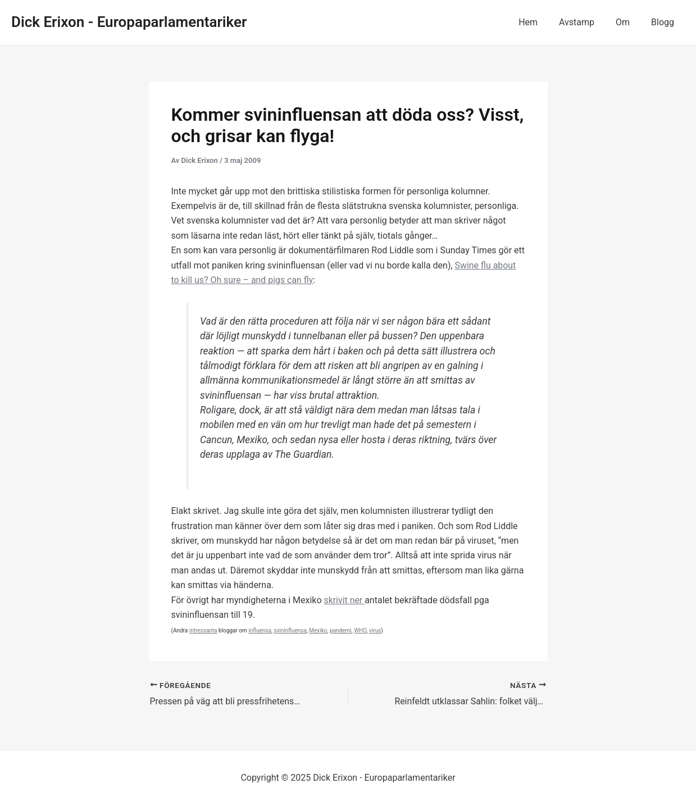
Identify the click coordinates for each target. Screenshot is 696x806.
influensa (259, 630)
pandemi (341, 630)
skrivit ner (344, 600)
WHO (360, 630)
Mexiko (318, 630)
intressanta (203, 630)
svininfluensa (290, 630)
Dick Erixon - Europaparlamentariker (129, 21)
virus (375, 630)
